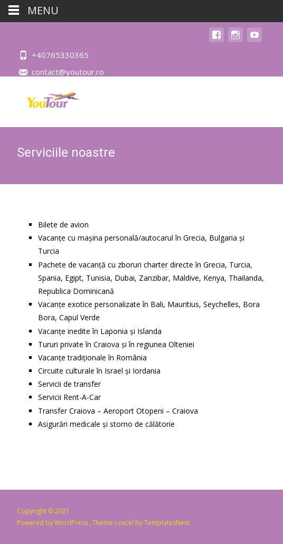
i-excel (125, 522)
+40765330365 (60, 55)
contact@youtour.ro (68, 71)
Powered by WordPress (53, 522)
